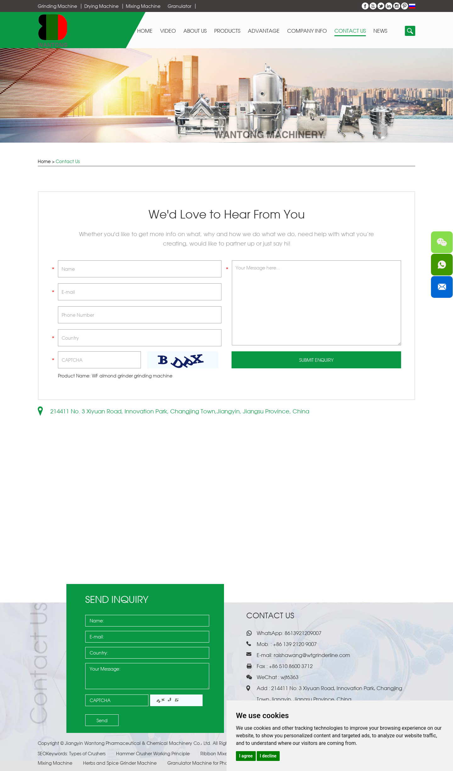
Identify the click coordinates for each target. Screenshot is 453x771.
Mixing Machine (143, 6)
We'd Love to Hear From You (226, 214)
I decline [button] (268, 755)
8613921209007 (302, 633)
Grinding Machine (57, 6)
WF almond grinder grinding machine (132, 375)
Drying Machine (101, 6)
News (380, 31)
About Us (195, 31)
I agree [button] (246, 755)
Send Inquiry (116, 599)
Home (145, 31)
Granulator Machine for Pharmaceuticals (212, 763)
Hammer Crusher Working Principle (153, 753)
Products (227, 31)
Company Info (307, 31)
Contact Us (350, 31)
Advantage (264, 31)
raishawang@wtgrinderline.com (312, 655)
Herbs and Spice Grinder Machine (120, 763)
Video (168, 31)
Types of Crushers (88, 753)
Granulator (179, 6)
